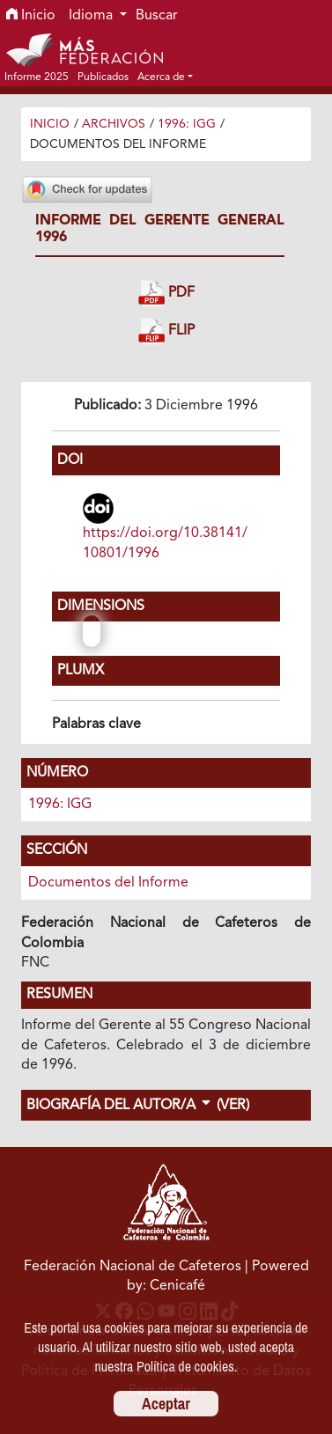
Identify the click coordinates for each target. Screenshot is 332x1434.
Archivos (113, 124)
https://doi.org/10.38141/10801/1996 (165, 543)
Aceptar (166, 1404)
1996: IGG (187, 124)
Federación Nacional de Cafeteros (132, 1267)
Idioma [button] (92, 16)
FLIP (166, 331)
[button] (165, 77)
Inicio (30, 16)
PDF (166, 293)
